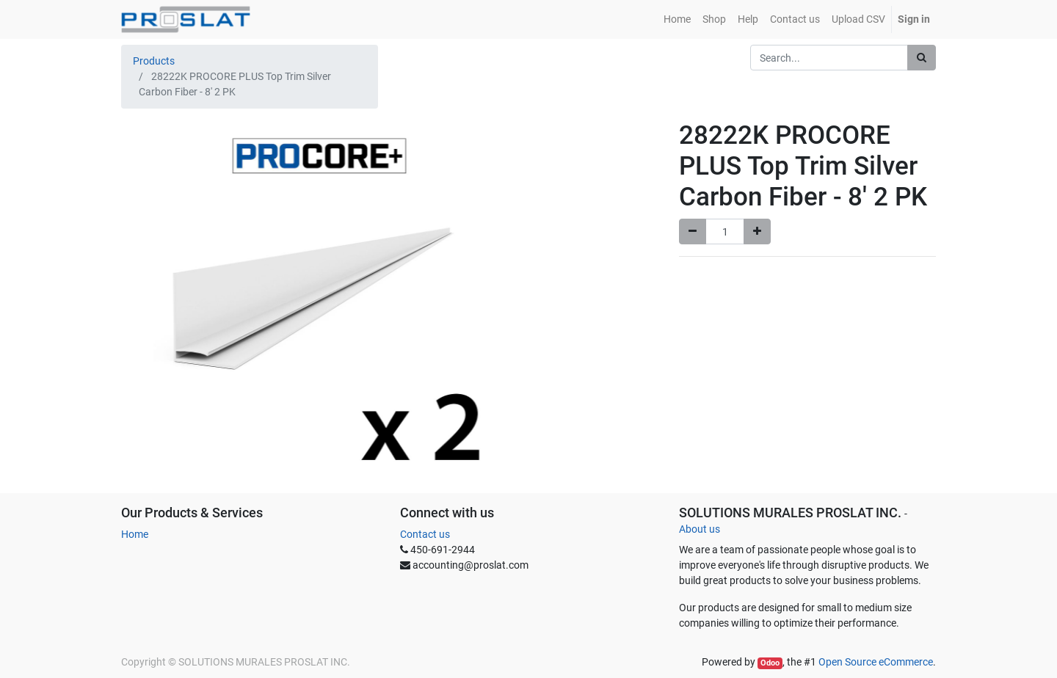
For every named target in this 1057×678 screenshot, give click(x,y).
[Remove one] (692, 231)
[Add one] (757, 231)
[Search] (921, 57)
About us (699, 529)
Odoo (770, 663)
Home (134, 534)
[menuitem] (677, 19)
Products (154, 61)
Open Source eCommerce (875, 662)
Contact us (425, 534)
